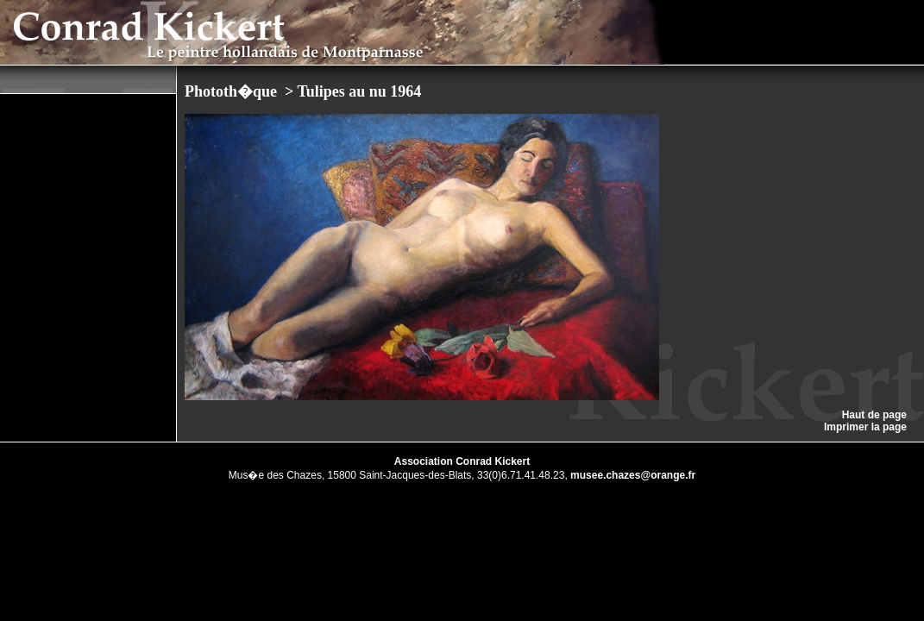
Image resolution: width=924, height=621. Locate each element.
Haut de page (874, 415)
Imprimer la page (865, 427)
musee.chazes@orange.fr (632, 475)
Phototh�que (233, 91)
